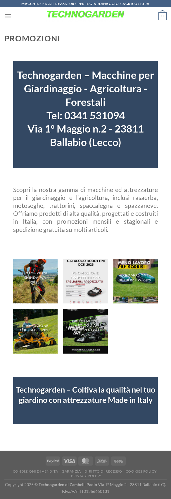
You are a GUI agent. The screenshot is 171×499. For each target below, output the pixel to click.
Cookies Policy (141, 471)
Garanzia (71, 471)
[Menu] (7, 16)
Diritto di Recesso (103, 471)
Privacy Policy (86, 475)
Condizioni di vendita (35, 471)
